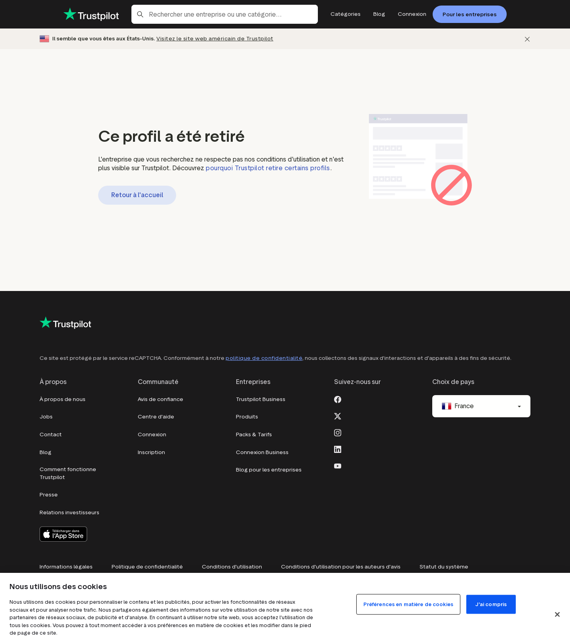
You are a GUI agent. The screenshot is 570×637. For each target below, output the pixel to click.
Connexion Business (262, 452)
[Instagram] (337, 431)
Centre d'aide (156, 416)
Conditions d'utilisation (232, 566)
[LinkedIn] (337, 448)
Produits (247, 416)
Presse (49, 494)
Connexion (152, 434)
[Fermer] (527, 39)
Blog (45, 452)
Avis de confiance (160, 399)
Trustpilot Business (260, 399)
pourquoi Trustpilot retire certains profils (268, 168)
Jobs (46, 416)
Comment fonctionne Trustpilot (68, 473)
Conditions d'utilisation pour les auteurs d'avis (341, 566)
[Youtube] (337, 465)
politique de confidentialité (264, 358)
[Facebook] (337, 398)
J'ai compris (491, 604)
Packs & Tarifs (254, 434)
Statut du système (444, 566)
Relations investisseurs (69, 512)
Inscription (151, 452)
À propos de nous (63, 399)
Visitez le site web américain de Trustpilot (215, 38)
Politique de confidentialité (147, 566)
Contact (51, 434)
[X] (337, 415)
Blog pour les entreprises (269, 469)
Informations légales (66, 566)
